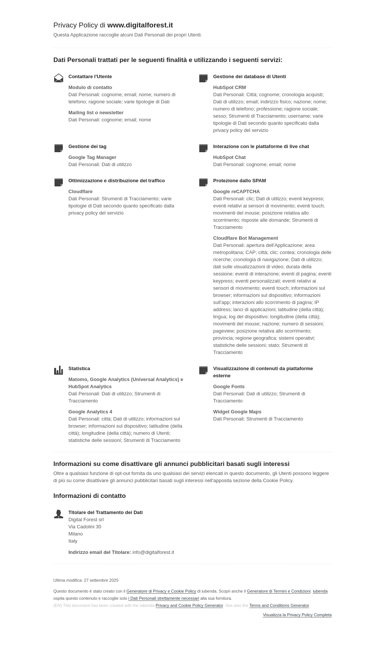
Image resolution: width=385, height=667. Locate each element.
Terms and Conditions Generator (279, 605)
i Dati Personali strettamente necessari (163, 598)
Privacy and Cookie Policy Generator (189, 605)
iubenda (320, 591)
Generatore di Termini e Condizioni (279, 591)
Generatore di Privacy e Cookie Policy (161, 591)
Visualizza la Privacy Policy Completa (297, 615)
